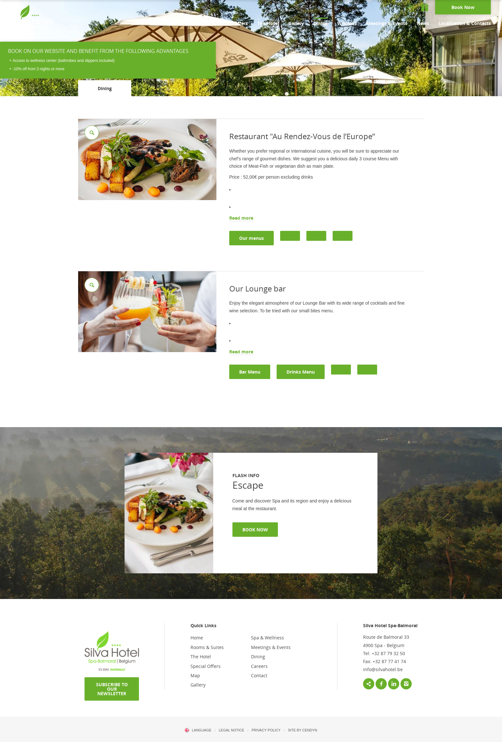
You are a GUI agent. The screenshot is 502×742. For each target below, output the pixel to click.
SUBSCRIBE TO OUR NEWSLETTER (112, 688)
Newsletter (410, 7)
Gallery (296, 23)
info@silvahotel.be (383, 669)
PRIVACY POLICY (266, 730)
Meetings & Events (386, 23)
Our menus (251, 238)
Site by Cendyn (302, 730)
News (423, 23)
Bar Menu (249, 372)
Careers (259, 666)
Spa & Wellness (267, 638)
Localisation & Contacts (465, 23)
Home (196, 638)
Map (195, 675)
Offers (241, 23)
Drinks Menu (301, 372)
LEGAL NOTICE (231, 730)
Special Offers (205, 666)
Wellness (347, 23)
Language (201, 730)
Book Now (462, 7)
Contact (259, 675)
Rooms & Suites (207, 23)
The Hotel (268, 23)
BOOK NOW (255, 530)
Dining (320, 23)
